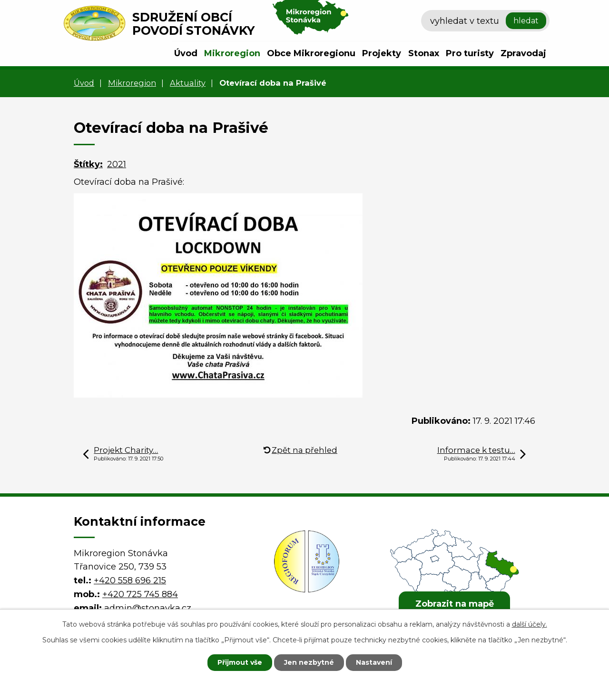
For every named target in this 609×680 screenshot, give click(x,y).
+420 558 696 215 (130, 580)
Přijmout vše (239, 662)
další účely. (529, 624)
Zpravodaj (523, 53)
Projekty (381, 53)
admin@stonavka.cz (147, 608)
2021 (116, 164)
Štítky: (88, 164)
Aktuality (188, 83)
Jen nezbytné (309, 662)
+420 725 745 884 (140, 594)
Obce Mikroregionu (311, 53)
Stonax (423, 53)
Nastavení (374, 662)
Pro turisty (470, 53)
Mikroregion (232, 53)
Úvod (185, 53)
